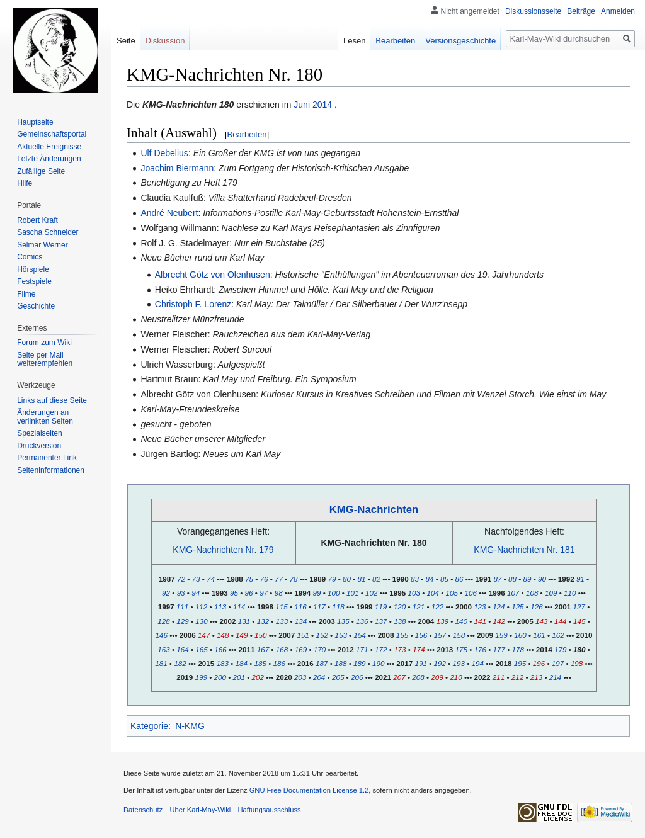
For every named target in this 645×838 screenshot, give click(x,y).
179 (560, 649)
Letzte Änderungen (49, 158)
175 (461, 649)
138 (400, 621)
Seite (126, 40)
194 (477, 663)
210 (456, 677)
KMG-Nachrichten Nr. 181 (524, 550)
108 (532, 593)
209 (437, 677)
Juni (302, 104)
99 (317, 593)
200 (219, 677)
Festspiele (34, 281)
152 (322, 635)
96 (249, 593)
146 (162, 635)
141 (480, 621)
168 (282, 649)
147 (204, 635)
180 (579, 649)
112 (201, 607)
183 (223, 663)
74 (211, 579)
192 (439, 663)
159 (501, 635)
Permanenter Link (47, 457)
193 (458, 663)
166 (220, 649)
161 (539, 635)
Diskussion (165, 40)
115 (281, 607)
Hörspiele (33, 269)
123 (480, 607)
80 (347, 579)
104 (433, 593)
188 (340, 663)
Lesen (354, 40)
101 (352, 593)
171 (362, 649)
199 (201, 677)
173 (400, 649)
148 (223, 635)
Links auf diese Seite (52, 400)
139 (442, 621)
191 (420, 663)
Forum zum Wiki (44, 342)
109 (551, 593)
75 (249, 579)
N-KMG (190, 726)
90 (542, 579)
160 (520, 635)
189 (359, 663)
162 (558, 635)
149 (242, 635)
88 (512, 579)
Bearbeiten (247, 134)
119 (381, 607)
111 (182, 607)
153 (340, 635)
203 (300, 677)
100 (334, 593)
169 (301, 649)
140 (461, 621)
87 (497, 579)
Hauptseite (35, 122)
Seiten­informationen (50, 470)
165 (201, 649)
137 (381, 621)
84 (429, 579)
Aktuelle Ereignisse (49, 146)
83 (415, 579)
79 (332, 579)
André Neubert (169, 213)
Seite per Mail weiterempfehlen (44, 359)
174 (419, 649)
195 (520, 663)
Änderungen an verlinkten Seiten (45, 417)
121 (419, 607)
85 (444, 579)
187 (322, 663)
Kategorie (149, 726)
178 (518, 649)
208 (418, 677)
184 (242, 663)
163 (163, 649)
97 (264, 593)
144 (560, 621)
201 (239, 677)
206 (357, 677)
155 (402, 635)
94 (195, 593)
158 (459, 635)
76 (264, 579)
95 (234, 593)
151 (303, 635)
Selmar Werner (42, 245)
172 (381, 649)
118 (338, 607)
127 (579, 607)
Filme (26, 294)
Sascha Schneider (47, 232)
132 (263, 621)
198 (577, 663)
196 (539, 663)
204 (319, 677)
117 (319, 607)
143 (541, 621)
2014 (322, 104)
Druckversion (39, 445)
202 (258, 677)
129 (182, 621)
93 (181, 593)
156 (421, 635)
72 (181, 579)
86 (459, 579)
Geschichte (36, 306)
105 (452, 593)
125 (517, 607)
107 (513, 593)
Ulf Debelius (164, 153)
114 (239, 607)
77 (279, 579)
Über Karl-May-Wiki (200, 809)
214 (555, 677)
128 (163, 621)
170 (320, 649)
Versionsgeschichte (460, 40)
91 (580, 579)
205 (338, 677)
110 (570, 593)
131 (244, 621)
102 (371, 593)
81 (362, 579)
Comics (29, 256)
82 (376, 579)
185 (260, 663)
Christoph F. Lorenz (193, 304)
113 (220, 607)
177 (499, 649)
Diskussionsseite (533, 11)
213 (536, 677)
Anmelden (618, 11)
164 (182, 649)
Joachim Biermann (177, 168)
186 (279, 663)
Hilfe (24, 183)
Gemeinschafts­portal (51, 134)
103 (414, 593)
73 (196, 579)
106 (471, 593)
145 (579, 621)
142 (499, 621)
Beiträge (581, 11)
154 (359, 635)
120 (400, 607)
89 (527, 579)
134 (301, 621)
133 (282, 621)
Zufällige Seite (41, 171)
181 (161, 663)
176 (480, 649)
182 (180, 663)
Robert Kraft (37, 220)
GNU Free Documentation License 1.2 (309, 790)
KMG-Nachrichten (374, 510)
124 (499, 607)
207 (399, 677)
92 (166, 593)
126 (536, 607)
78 (294, 579)
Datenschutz (143, 809)
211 (499, 677)
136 (362, 621)
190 (378, 663)
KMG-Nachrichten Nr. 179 (223, 550)
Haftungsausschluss (269, 809)
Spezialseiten (39, 433)
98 (279, 593)
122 (437, 607)
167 (263, 649)
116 (300, 607)
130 (201, 621)
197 (558, 663)
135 (343, 621)
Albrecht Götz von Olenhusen (212, 274)
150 (260, 635)
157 (440, 635)
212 (517, 677)
